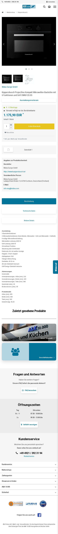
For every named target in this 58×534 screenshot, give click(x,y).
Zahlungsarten (29, 475)
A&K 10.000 (29, 487)
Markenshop (11, 12)
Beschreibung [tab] (29, 201)
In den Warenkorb (34, 126)
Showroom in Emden (29, 481)
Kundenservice (29, 464)
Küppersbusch (22, 12)
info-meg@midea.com (11, 188)
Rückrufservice (29, 456)
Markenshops (29, 470)
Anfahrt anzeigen (29, 425)
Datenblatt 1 (28, 150)
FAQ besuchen (29, 390)
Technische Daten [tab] (29, 211)
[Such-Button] (44, 6)
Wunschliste (9, 132)
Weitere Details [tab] (29, 221)
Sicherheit (29, 492)
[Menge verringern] (10, 127)
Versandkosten (22, 139)
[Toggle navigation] (54, 6)
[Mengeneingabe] (6, 126)
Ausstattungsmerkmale (29, 100)
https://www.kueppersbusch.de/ (15, 172)
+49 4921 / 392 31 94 (11, 2)
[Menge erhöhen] (10, 125)
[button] (49, 6)
